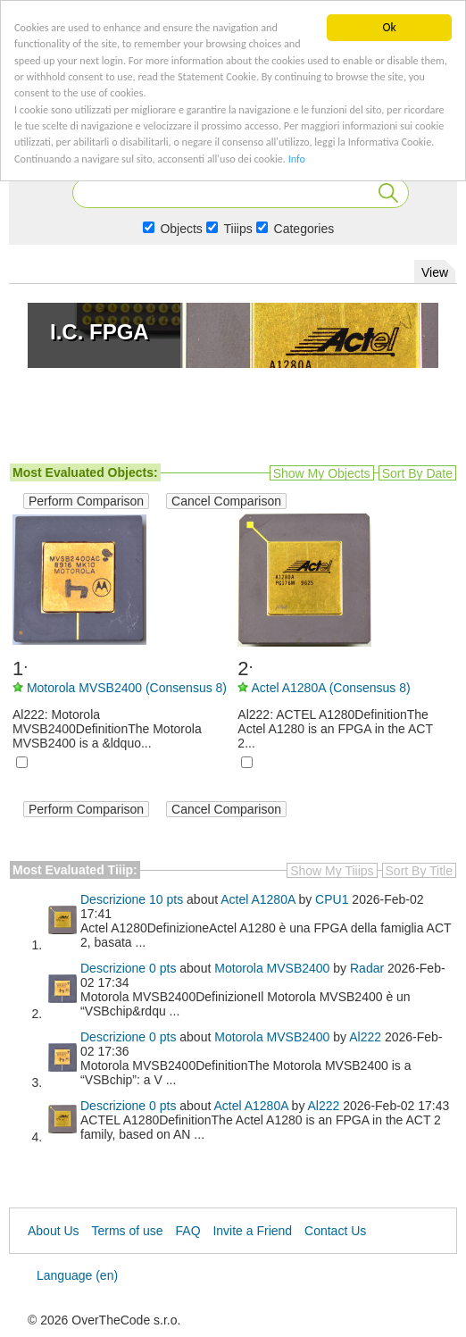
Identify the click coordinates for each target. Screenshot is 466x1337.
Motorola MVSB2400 (271, 968)
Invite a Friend (252, 1231)
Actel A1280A (258, 899)
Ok (388, 27)
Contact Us (335, 1231)
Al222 (365, 1037)
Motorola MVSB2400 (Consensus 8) (127, 688)
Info (80, 192)
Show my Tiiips (331, 871)
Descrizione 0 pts (128, 968)
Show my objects (321, 473)
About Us (53, 1231)
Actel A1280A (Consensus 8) (330, 688)
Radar (367, 968)
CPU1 (331, 899)
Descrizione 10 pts (131, 899)
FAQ (188, 1231)
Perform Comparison (86, 501)
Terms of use (126, 1231)
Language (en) (77, 1275)
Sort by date (417, 473)
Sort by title (419, 871)
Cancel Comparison (226, 501)
